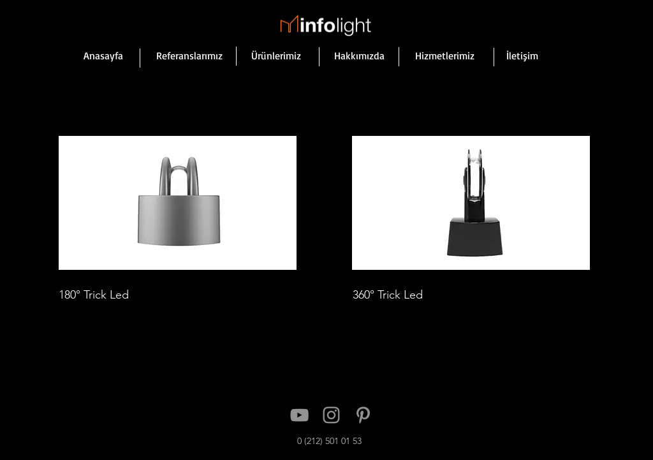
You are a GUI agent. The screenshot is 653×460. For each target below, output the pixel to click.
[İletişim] (522, 55)
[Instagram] (331, 415)
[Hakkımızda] (359, 55)
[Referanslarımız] (189, 55)
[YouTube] (299, 415)
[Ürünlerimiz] (276, 55)
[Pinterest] (363, 415)
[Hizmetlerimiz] (444, 55)
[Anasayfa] (103, 55)
